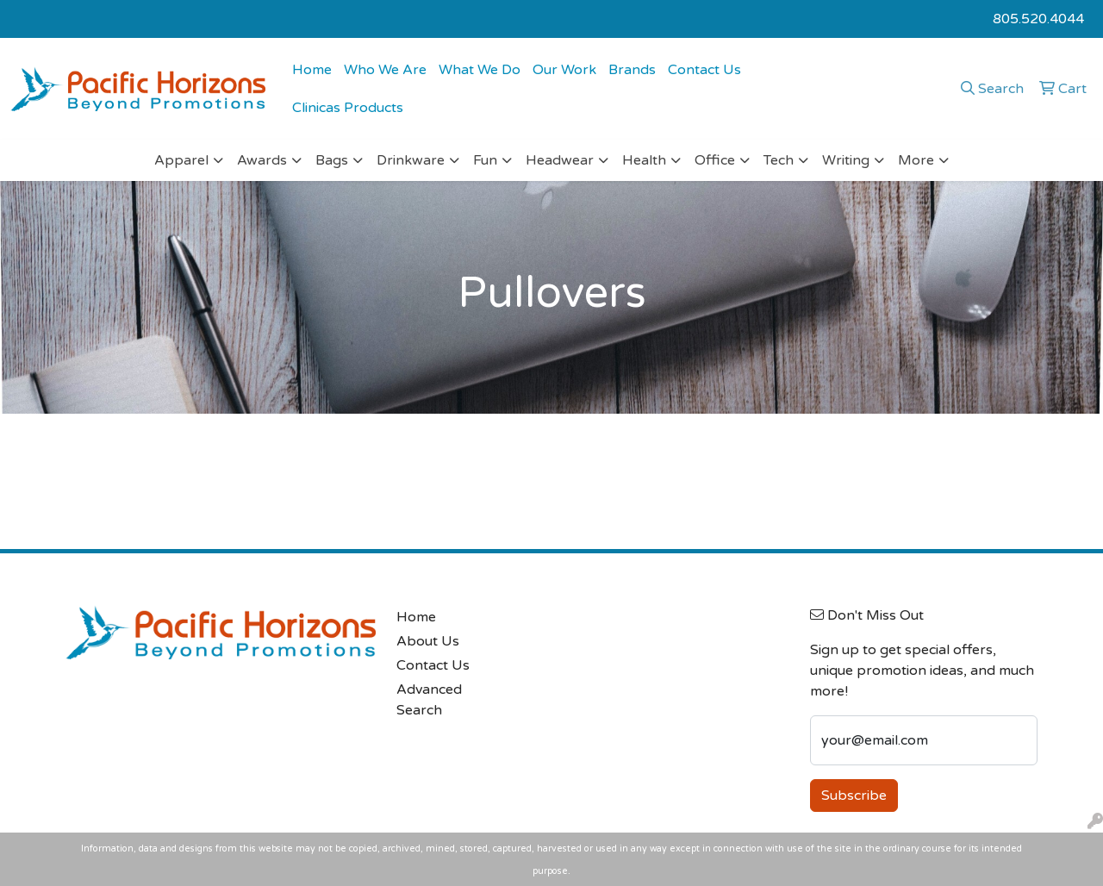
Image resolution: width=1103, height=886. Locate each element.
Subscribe (854, 795)
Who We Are (385, 69)
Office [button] (715, 160)
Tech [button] (778, 160)
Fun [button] (485, 160)
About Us (427, 641)
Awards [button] (262, 160)
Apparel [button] (181, 160)
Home (312, 69)
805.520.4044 (1038, 19)
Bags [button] (331, 160)
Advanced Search (429, 700)
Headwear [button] (560, 160)
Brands (632, 69)
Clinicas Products (347, 107)
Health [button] (644, 160)
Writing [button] (845, 160)
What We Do (479, 69)
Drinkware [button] (411, 160)
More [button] (916, 160)
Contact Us (704, 69)
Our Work (564, 69)
